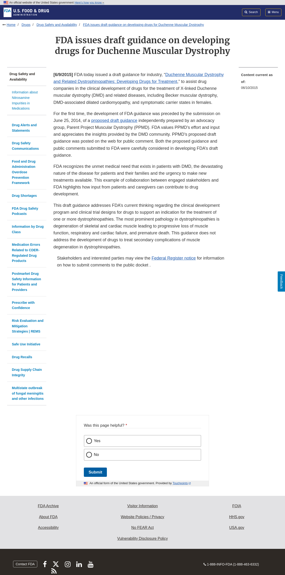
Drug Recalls (22, 357)
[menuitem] (258, 82)
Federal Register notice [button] (174, 258)
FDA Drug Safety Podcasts (25, 211)
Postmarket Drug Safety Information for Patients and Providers (26, 282)
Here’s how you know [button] (89, 2)
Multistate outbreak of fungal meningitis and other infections (28, 393)
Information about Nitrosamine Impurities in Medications (25, 100)
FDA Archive (48, 506)
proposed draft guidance (114, 120)
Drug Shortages (24, 196)
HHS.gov (236, 517)
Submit (95, 472)
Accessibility (48, 528)
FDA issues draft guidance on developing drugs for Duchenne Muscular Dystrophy (143, 25)
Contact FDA (25, 564)
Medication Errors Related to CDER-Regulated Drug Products (26, 253)
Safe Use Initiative (26, 344)
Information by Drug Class (28, 229)
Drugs (26, 25)
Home (11, 25)
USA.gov (236, 528)
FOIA (236, 506)
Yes (97, 441)
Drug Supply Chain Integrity (27, 372)
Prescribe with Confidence (23, 305)
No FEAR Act (142, 528)
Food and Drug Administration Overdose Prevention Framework (24, 172)
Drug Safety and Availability (57, 25)
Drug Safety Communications (25, 145)
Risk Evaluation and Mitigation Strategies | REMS (27, 326)
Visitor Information (142, 506)
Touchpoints (180, 483)
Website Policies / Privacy (142, 517)
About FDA (48, 517)
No (96, 454)
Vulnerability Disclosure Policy (142, 538)
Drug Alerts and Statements (24, 127)
